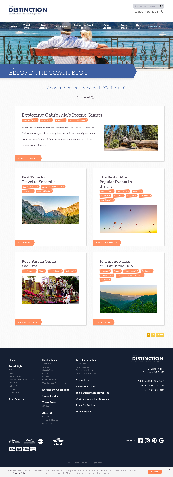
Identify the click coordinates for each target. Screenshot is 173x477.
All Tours (12, 370)
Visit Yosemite (24, 242)
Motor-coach (130, 271)
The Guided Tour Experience (53, 420)
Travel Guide (54, 271)
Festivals (104, 196)
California (45, 120)
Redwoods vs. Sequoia (28, 158)
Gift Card (45, 406)
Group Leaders (50, 396)
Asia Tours (46, 367)
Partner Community (49, 423)
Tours (116, 271)
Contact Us (82, 380)
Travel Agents (84, 411)
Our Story (46, 417)
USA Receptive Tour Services (92, 399)
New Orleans (106, 200)
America (136, 191)
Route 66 (104, 280)
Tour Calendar (17, 399)
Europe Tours (47, 373)
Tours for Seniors (85, 405)
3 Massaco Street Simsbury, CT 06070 (153, 370)
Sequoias (59, 120)
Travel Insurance (82, 367)
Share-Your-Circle (85, 386)
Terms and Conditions (84, 370)
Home (11, 68)
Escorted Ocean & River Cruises (21, 380)
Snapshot (12, 389)
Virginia (130, 196)
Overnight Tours (15, 376)
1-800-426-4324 (149, 11)
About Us (47, 413)
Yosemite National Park (52, 186)
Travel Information (86, 360)
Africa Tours (46, 364)
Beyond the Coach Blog (55, 389)
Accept (154, 471)
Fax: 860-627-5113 (154, 390)
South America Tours (50, 380)
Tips (41, 271)
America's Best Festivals (106, 242)
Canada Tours (47, 370)
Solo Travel (13, 383)
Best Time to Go (29, 186)
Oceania (45, 376)
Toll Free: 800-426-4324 (150, 381)
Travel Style (15, 366)
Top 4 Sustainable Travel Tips (92, 392)
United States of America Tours (54, 383)
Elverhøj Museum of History (129, 275)
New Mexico (106, 191)
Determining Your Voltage (86, 373)
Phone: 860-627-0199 (152, 385)
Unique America (103, 322)
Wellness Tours (14, 386)
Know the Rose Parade (28, 322)
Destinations (49, 360)
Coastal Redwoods (77, 120)
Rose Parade (28, 271)
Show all (85, 97)
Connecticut (106, 275)
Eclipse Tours (14, 392)
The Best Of (122, 191)
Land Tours (13, 373)
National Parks (29, 120)
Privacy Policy (81, 364)
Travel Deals (49, 402)
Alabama (117, 196)
